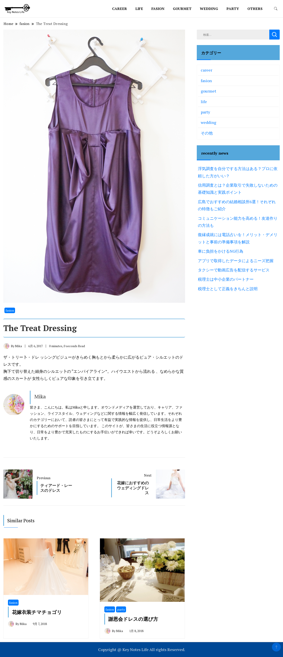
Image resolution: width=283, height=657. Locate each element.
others (254, 8)
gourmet (182, 8)
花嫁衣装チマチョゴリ (37, 612)
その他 (207, 133)
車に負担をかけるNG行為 (220, 251)
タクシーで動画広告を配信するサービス (234, 270)
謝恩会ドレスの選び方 (133, 619)
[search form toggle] (276, 9)
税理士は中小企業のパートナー (226, 279)
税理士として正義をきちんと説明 (228, 288)
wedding (209, 8)
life (139, 8)
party (232, 8)
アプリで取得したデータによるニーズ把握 (235, 260)
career (119, 8)
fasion (157, 8)
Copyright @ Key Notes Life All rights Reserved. (141, 649)
